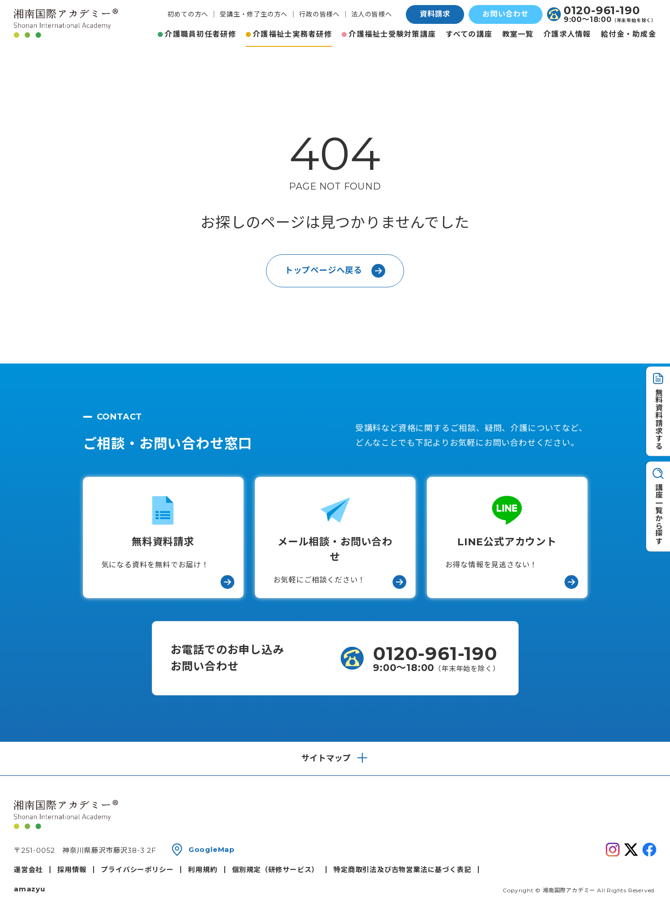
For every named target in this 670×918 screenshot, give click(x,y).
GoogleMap (211, 849)
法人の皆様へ (371, 14)
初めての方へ (187, 14)
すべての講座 (469, 34)
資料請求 (435, 14)
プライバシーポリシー (137, 869)
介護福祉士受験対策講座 (392, 34)
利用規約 (202, 869)
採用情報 (71, 869)
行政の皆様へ (319, 14)
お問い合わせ (505, 14)
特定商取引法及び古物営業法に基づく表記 (402, 869)
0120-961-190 (602, 10)
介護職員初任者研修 (200, 34)
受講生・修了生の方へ (254, 14)
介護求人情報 (567, 34)
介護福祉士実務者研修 (292, 34)
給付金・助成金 (628, 34)
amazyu (29, 888)
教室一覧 (518, 34)
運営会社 (28, 869)
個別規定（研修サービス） (275, 869)
